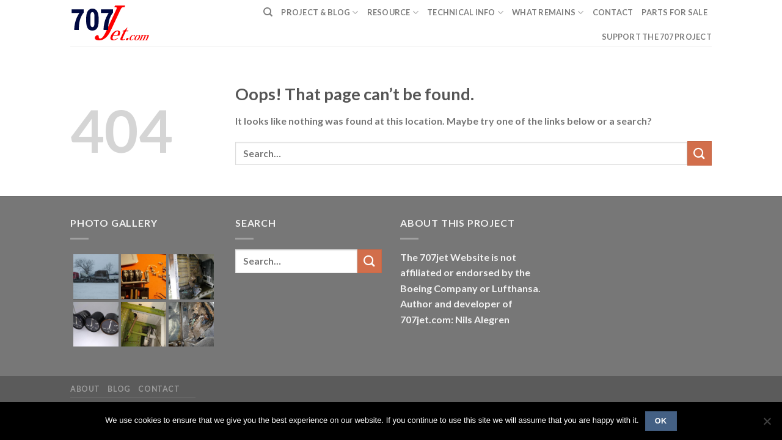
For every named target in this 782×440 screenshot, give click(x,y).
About (85, 389)
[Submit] (699, 153)
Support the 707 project (657, 37)
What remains (548, 12)
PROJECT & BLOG (319, 12)
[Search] (267, 12)
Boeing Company (440, 288)
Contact (613, 12)
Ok (661, 421)
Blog (119, 389)
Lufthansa (515, 288)
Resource (393, 12)
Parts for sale (674, 12)
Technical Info (465, 12)
